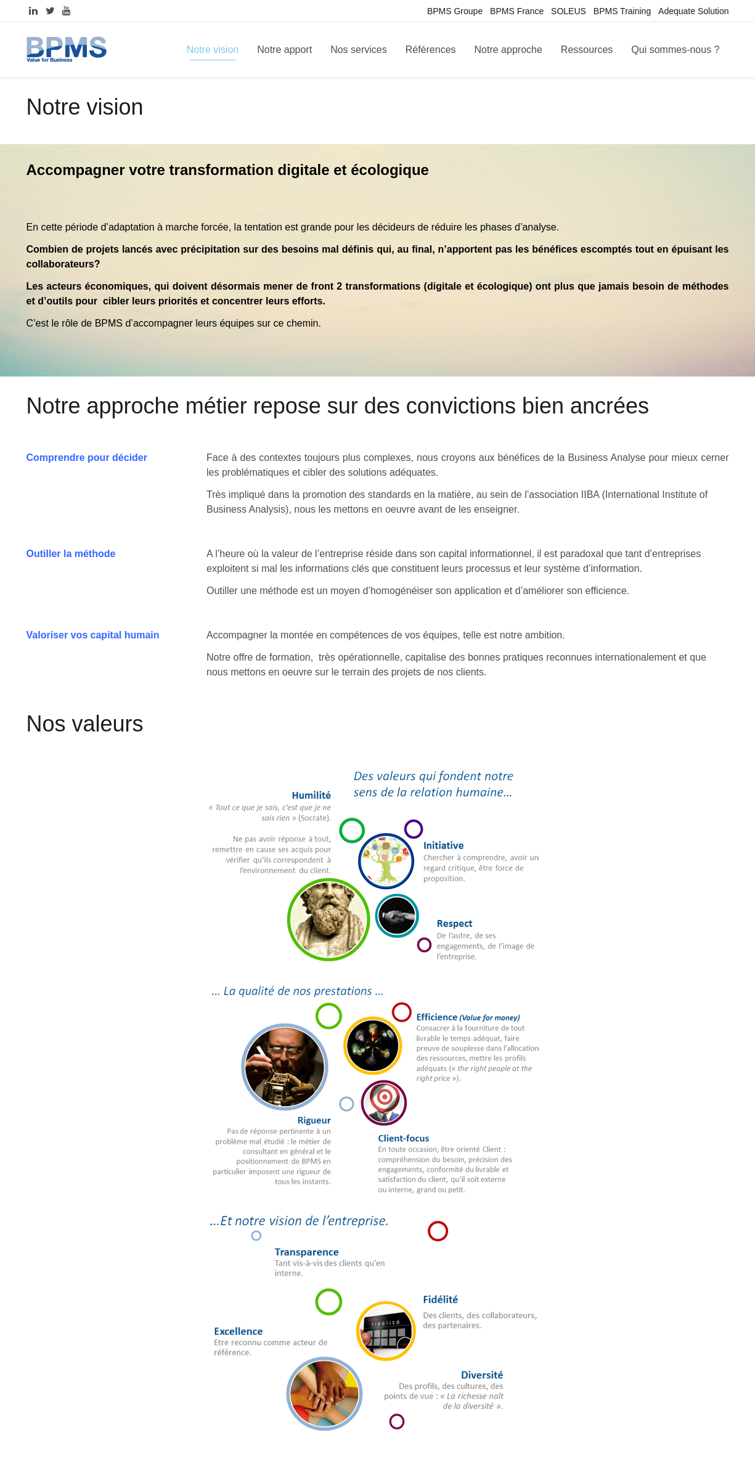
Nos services (358, 49)
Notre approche (508, 49)
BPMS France (517, 11)
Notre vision (213, 49)
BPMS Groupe (455, 11)
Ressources (587, 49)
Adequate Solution (693, 11)
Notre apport (284, 49)
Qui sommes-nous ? (675, 49)
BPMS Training (622, 11)
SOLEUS (568, 11)
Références (431, 49)
